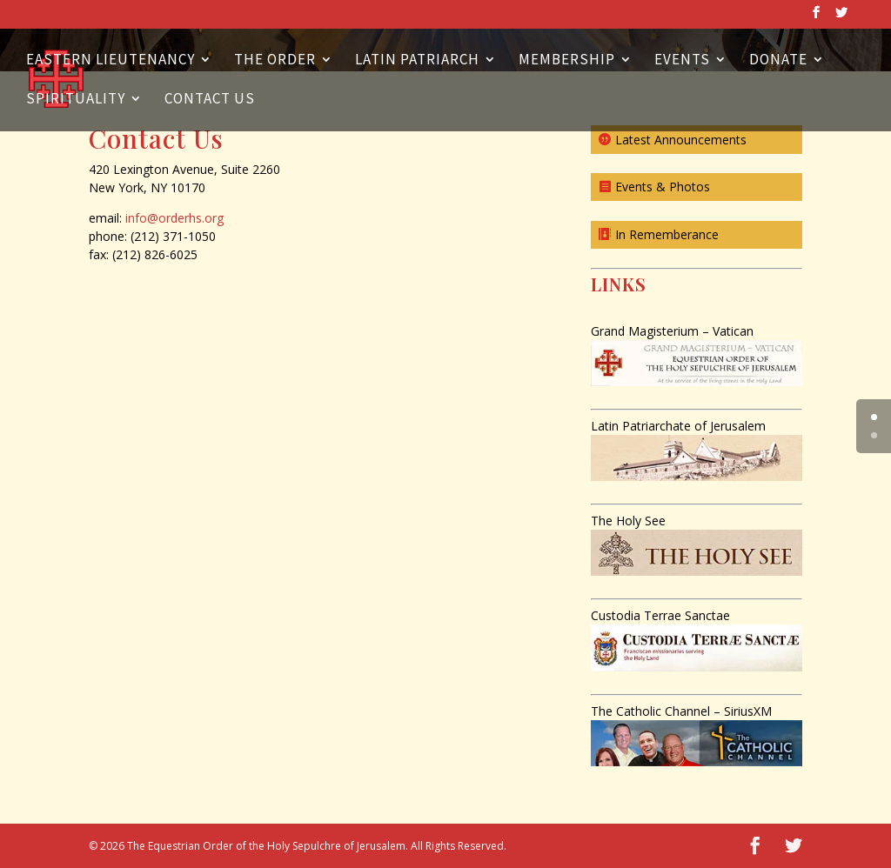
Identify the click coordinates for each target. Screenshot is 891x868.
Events (682, 61)
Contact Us (209, 100)
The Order (275, 61)
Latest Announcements (681, 139)
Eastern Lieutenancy (110, 61)
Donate (778, 61)
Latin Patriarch (417, 61)
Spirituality (75, 100)
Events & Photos (662, 186)
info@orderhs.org (174, 218)
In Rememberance (667, 234)
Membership (567, 61)
